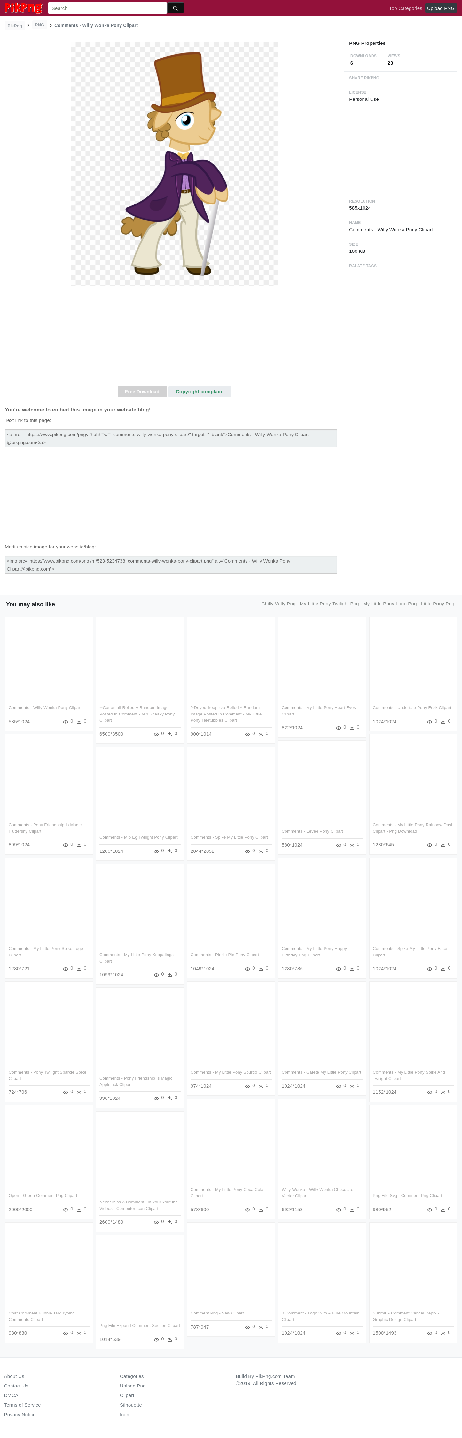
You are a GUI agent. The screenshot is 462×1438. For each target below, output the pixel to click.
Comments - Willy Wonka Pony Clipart (45, 707)
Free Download (142, 391)
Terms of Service (22, 1405)
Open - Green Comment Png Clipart (43, 1195)
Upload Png (133, 1385)
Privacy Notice (20, 1414)
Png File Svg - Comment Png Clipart (407, 1195)
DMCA (11, 1395)
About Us (14, 1376)
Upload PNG (441, 8)
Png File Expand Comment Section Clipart (139, 1325)
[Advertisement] (174, 338)
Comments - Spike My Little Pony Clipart (229, 837)
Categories (132, 1376)
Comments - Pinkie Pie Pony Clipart (225, 954)
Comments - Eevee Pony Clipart (312, 831)
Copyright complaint (200, 391)
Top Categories (405, 8)
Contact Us (16, 1385)
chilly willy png (279, 603)
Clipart (127, 1395)
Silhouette (131, 1405)
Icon (124, 1414)
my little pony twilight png (329, 603)
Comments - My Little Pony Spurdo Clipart (231, 1072)
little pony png (437, 603)
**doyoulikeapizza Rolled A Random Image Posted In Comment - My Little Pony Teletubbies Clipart (226, 714)
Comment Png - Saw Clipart (217, 1312)
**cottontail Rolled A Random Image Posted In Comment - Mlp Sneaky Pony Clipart (137, 714)
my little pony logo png (390, 603)
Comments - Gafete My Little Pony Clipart (321, 1072)
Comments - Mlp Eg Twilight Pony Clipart (138, 837)
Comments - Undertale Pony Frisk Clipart (411, 707)
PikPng (15, 25)
